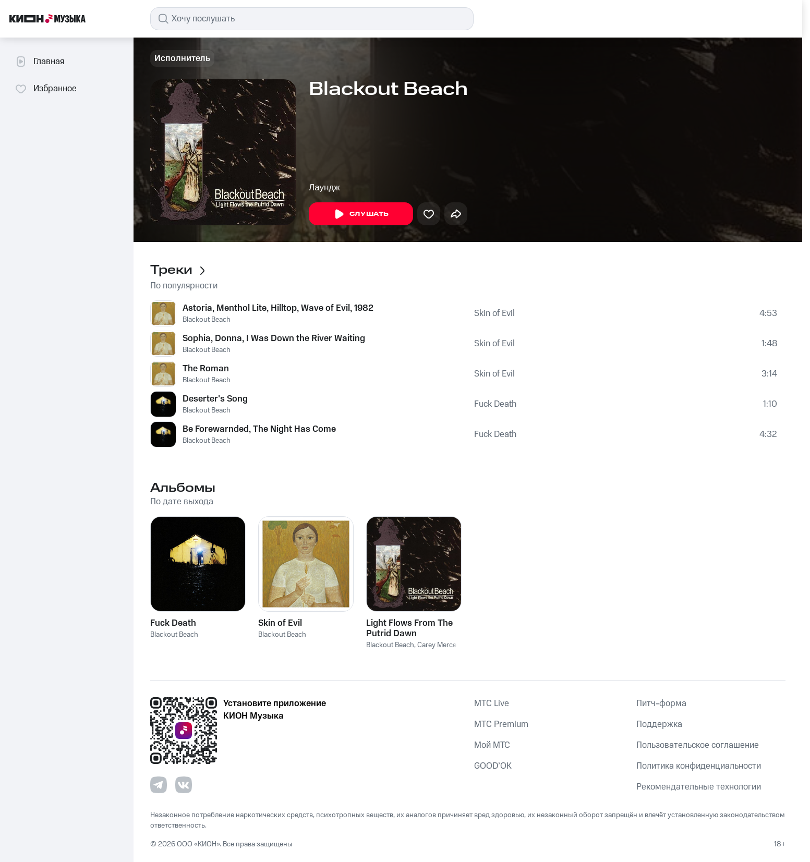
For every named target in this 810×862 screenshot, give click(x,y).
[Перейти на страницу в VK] (183, 784)
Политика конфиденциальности (698, 766)
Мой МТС (492, 745)
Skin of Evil (494, 313)
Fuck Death (495, 404)
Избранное (46, 88)
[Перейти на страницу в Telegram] (158, 784)
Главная (39, 61)
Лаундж (324, 187)
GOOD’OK (493, 766)
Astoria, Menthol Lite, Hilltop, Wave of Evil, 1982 (278, 308)
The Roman (206, 368)
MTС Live (491, 703)
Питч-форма (661, 703)
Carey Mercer (438, 645)
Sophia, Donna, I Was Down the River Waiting (274, 338)
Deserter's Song (215, 399)
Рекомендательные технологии (698, 787)
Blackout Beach (207, 319)
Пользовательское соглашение (697, 745)
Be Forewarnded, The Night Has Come (259, 429)
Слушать (361, 214)
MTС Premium (501, 724)
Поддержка (659, 724)
